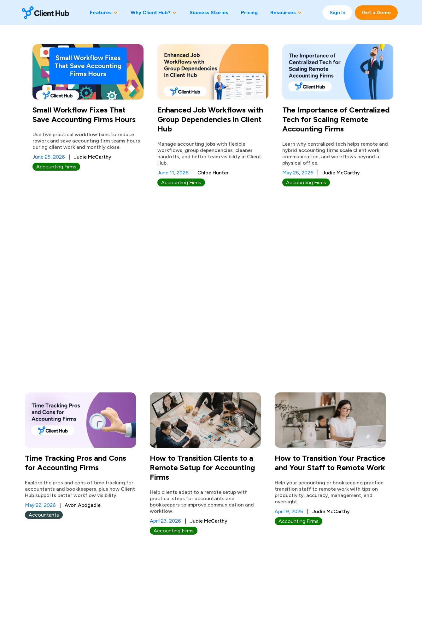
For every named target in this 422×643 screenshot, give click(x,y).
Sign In (337, 12)
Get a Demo (376, 12)
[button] (104, 13)
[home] (45, 12)
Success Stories (209, 12)
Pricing (249, 12)
